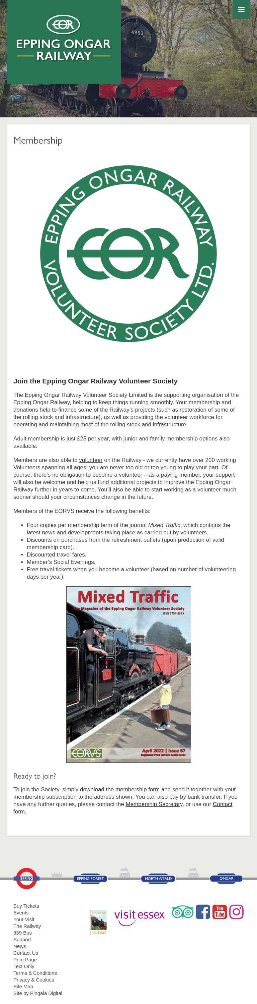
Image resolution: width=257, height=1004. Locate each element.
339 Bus (22, 933)
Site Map (23, 986)
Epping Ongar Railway (64, 38)
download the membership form (120, 789)
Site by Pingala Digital (37, 993)
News (19, 946)
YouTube (219, 911)
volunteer (91, 460)
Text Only (23, 966)
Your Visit (23, 919)
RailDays (101, 919)
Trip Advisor (182, 911)
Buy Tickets (26, 906)
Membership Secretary (153, 804)
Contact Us (25, 953)
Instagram (236, 911)
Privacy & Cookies (33, 980)
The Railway (27, 926)
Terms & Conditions (35, 973)
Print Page (25, 959)
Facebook (203, 911)
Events (21, 912)
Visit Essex (142, 915)
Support (22, 939)
